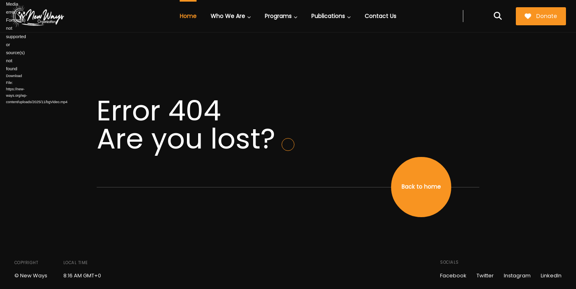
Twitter (485, 275)
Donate (541, 16)
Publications (331, 16)
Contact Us (380, 16)
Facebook (453, 275)
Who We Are (231, 16)
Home (188, 16)
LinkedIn (551, 275)
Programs (281, 16)
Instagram (517, 275)
